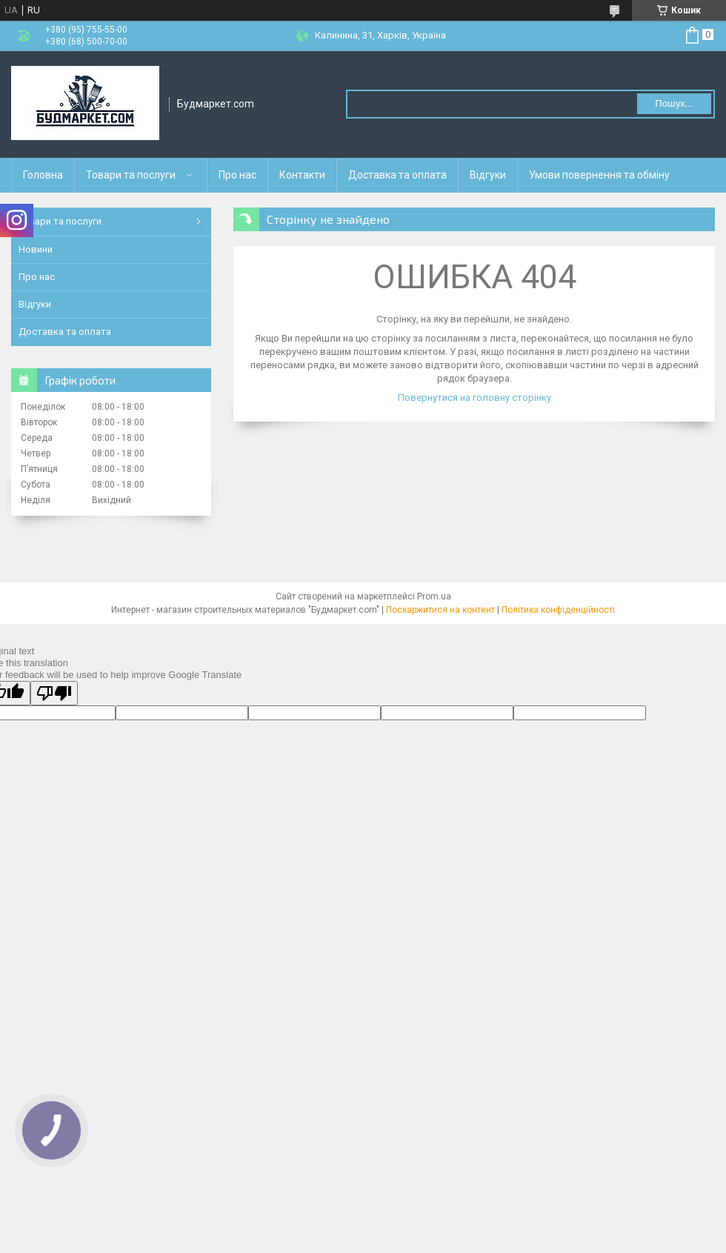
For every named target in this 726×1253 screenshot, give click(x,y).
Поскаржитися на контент (440, 610)
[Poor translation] (54, 693)
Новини (36, 249)
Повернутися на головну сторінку (474, 397)
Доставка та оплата (397, 175)
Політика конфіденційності (558, 610)
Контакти (302, 175)
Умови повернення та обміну (599, 175)
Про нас (237, 175)
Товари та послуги (131, 175)
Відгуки (488, 175)
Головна (43, 175)
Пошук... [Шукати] (674, 103)
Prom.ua (434, 596)
